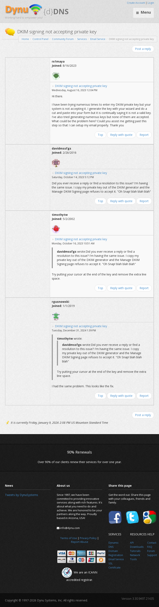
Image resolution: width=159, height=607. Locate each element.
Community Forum (63, 39)
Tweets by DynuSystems (21, 495)
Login (151, 3)
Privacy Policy (88, 538)
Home (25, 39)
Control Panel (40, 39)
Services (82, 39)
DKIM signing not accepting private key (81, 86)
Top (100, 135)
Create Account (136, 3)
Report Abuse (79, 542)
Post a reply (143, 49)
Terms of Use (68, 538)
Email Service (97, 39)
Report (144, 135)
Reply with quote (121, 135)
